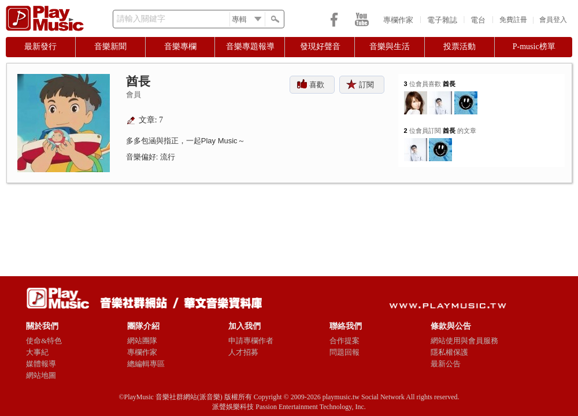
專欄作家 (398, 20)
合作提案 (344, 340)
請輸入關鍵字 (141, 18)
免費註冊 (513, 19)
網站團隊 (142, 340)
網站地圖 (41, 375)
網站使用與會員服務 (464, 340)
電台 (478, 20)
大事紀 (37, 352)
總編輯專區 (146, 363)
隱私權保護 (449, 352)
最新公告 (446, 363)
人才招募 (243, 352)
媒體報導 (41, 363)
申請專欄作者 (250, 340)
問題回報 (344, 352)
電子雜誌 (442, 20)
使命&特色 (44, 340)
